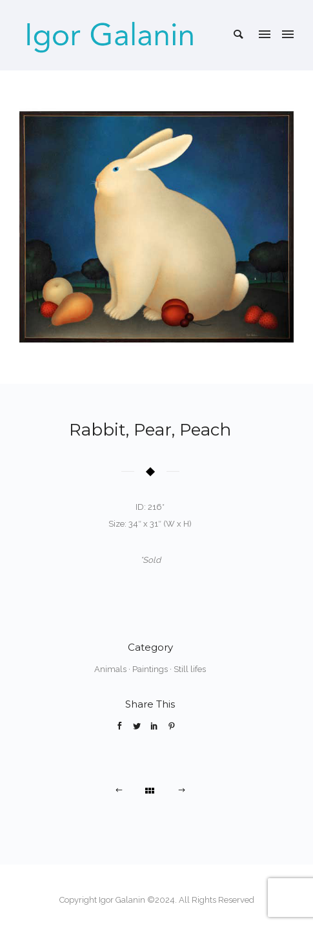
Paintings (150, 669)
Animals (110, 669)
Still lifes (190, 669)
